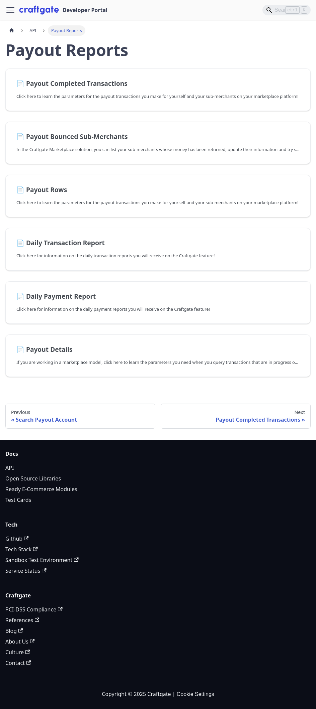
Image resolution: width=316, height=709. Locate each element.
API (9, 467)
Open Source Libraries (33, 478)
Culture (17, 652)
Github (16, 538)
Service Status (26, 570)
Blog (14, 630)
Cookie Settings (195, 694)
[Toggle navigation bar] (10, 10)
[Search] (286, 10)
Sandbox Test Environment (42, 560)
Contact (18, 663)
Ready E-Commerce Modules (41, 489)
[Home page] (11, 30)
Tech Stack (21, 549)
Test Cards (18, 500)
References (22, 620)
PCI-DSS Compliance (34, 609)
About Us (19, 641)
